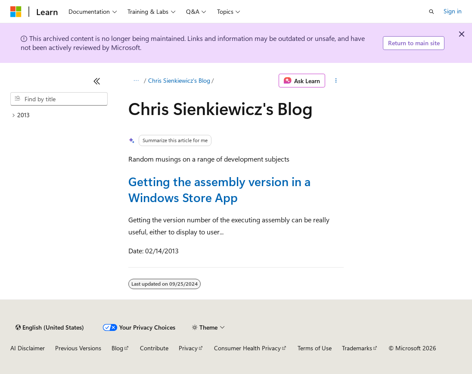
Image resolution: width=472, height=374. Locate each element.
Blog (117, 348)
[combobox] (59, 99)
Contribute (154, 348)
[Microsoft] (16, 11)
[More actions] (336, 80)
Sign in (453, 11)
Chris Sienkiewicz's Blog (179, 80)
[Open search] (431, 11)
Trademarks (357, 348)
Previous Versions (78, 348)
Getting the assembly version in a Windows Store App (219, 189)
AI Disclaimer (27, 348)
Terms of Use (315, 348)
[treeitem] (59, 115)
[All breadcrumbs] (135, 80)
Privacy (188, 348)
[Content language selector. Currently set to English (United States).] (49, 327)
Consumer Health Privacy (247, 348)
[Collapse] (97, 81)
